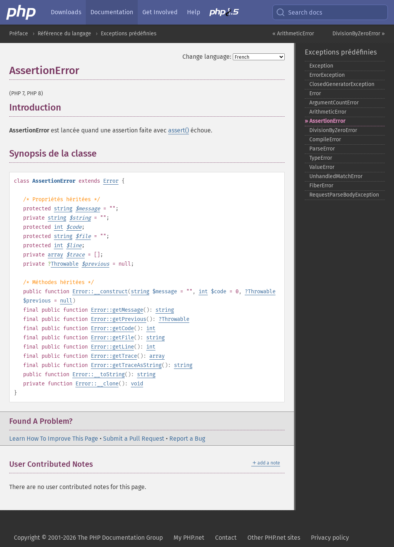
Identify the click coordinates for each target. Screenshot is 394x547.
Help (193, 12)
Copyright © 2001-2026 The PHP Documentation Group (88, 537)
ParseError (322, 148)
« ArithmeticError (293, 33)
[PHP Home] (21, 12)
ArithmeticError (327, 112)
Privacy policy (330, 537)
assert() (178, 130)
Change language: (206, 56)
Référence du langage (64, 33)
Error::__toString (98, 374)
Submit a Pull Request (133, 438)
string (63, 208)
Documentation (111, 12)
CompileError (325, 139)
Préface (18, 33)
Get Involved (160, 12)
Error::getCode (112, 328)
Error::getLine (112, 347)
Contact (226, 537)
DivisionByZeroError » (358, 33)
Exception (321, 66)
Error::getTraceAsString (126, 365)
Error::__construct (100, 291)
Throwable (64, 264)
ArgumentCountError (334, 102)
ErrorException (327, 75)
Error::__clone (97, 383)
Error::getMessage (117, 310)
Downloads (66, 12)
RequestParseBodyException (344, 195)
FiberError (321, 185)
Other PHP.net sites (273, 537)
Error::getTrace (114, 356)
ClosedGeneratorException (341, 84)
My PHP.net (189, 537)
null (66, 300)
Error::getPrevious (118, 319)
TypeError (320, 158)
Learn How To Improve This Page (53, 438)
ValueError (321, 167)
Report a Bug (187, 438)
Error (111, 181)
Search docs (299, 12)
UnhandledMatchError (335, 176)
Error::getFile (112, 337)
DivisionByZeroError (333, 130)
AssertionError (327, 121)
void (137, 383)
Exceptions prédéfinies (129, 33)
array (55, 254)
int (58, 227)
